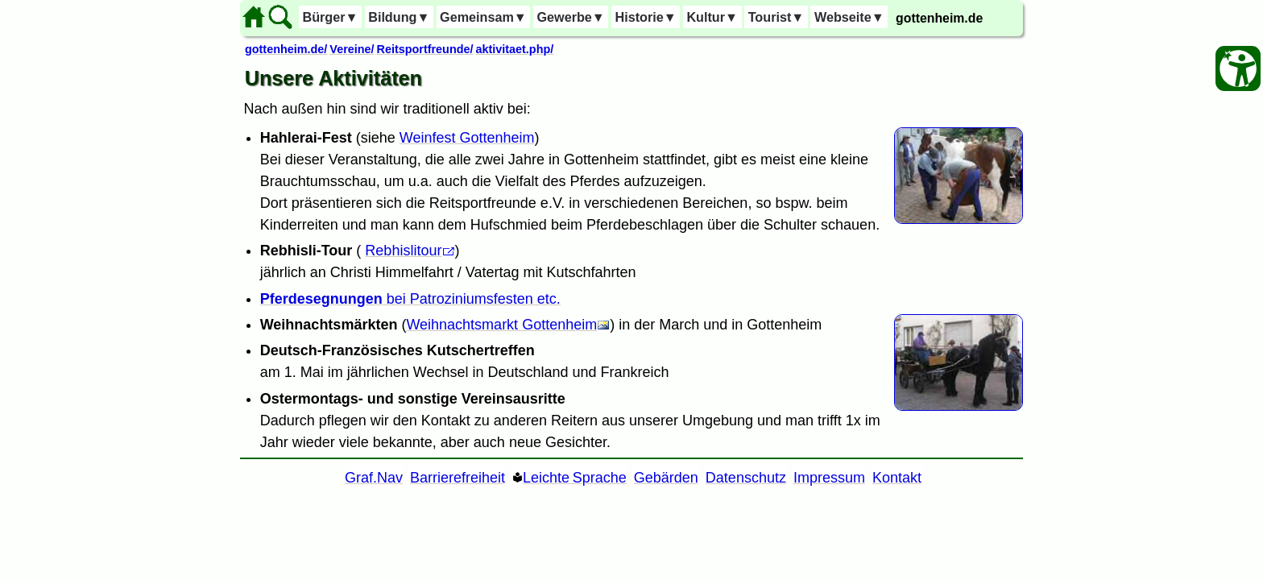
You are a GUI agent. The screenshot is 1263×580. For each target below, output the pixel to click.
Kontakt (896, 478)
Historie (645, 17)
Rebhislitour (403, 250)
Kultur (712, 17)
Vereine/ (351, 49)
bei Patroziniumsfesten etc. (410, 299)
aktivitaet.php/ (514, 49)
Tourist (776, 17)
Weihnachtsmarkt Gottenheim (501, 325)
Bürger (330, 17)
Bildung (398, 17)
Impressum (829, 478)
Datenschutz (746, 478)
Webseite (849, 17)
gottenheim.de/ (286, 49)
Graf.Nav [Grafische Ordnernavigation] (374, 478)
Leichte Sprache (575, 478)
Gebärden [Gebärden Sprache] (666, 478)
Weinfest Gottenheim (467, 138)
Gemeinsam (483, 17)
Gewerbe (570, 17)
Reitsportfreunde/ (425, 49)
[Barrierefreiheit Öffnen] (1238, 68)
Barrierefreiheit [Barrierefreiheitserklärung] (457, 478)
